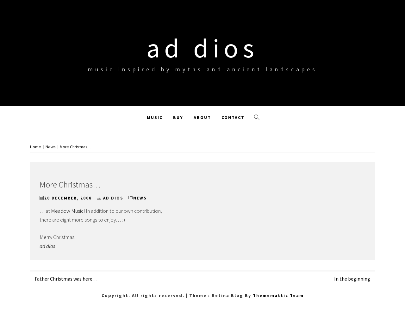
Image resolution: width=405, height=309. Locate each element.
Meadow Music (67, 210)
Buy (178, 117)
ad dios (202, 48)
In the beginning (352, 279)
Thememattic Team (278, 295)
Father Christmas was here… (66, 279)
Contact (233, 117)
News (140, 198)
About (202, 117)
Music (155, 117)
